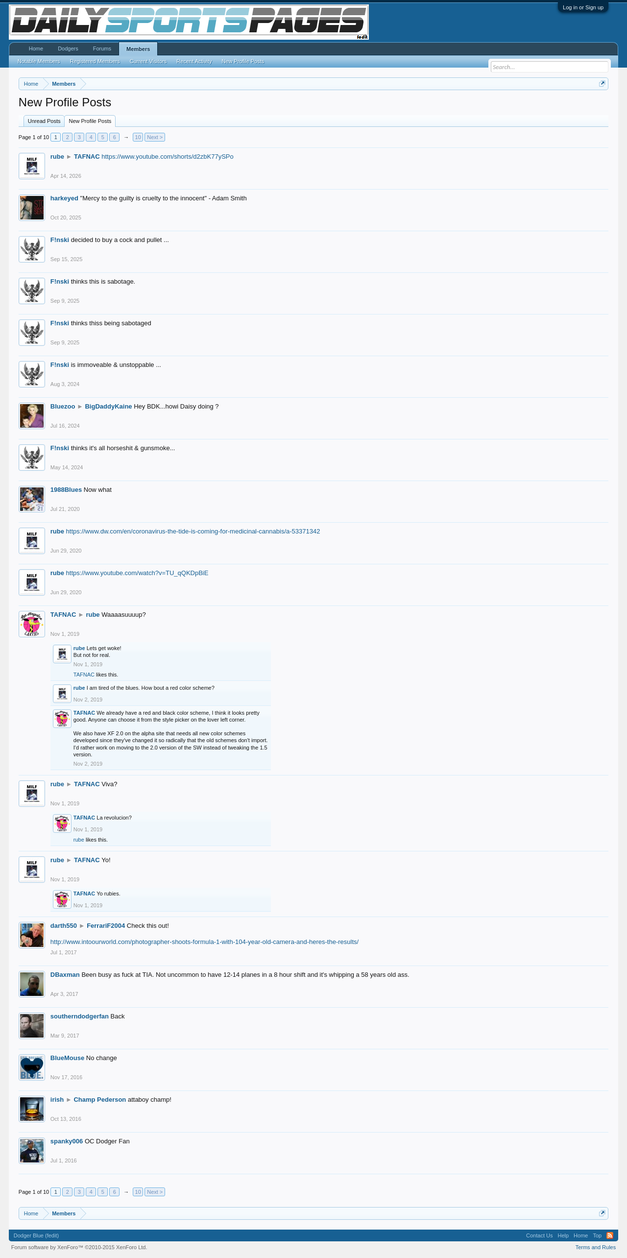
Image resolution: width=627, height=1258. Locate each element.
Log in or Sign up (583, 7)
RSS (609, 1235)
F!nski (59, 239)
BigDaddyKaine (108, 406)
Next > (155, 137)
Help (563, 1235)
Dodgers (68, 48)
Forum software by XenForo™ (79, 1247)
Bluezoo (62, 406)
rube (57, 156)
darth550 (63, 925)
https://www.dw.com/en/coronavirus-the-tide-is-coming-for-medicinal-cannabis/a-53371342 (193, 531)
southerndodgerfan (79, 1016)
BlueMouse (67, 1058)
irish (57, 1099)
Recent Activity (194, 61)
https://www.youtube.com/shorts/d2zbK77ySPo (167, 156)
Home (36, 48)
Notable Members (39, 61)
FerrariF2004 (106, 925)
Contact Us (539, 1235)
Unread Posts (44, 121)
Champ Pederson (99, 1099)
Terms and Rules (596, 1247)
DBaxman (65, 974)
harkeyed (64, 198)
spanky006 (66, 1141)
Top (597, 1235)
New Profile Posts (90, 121)
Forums (102, 48)
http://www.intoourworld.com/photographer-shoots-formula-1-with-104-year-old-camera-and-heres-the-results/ (204, 941)
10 (138, 137)
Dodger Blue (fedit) (36, 1235)
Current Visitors (148, 61)
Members (138, 49)
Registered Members (95, 61)
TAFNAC (86, 156)
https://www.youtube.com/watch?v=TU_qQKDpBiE (137, 573)
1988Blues (66, 489)
